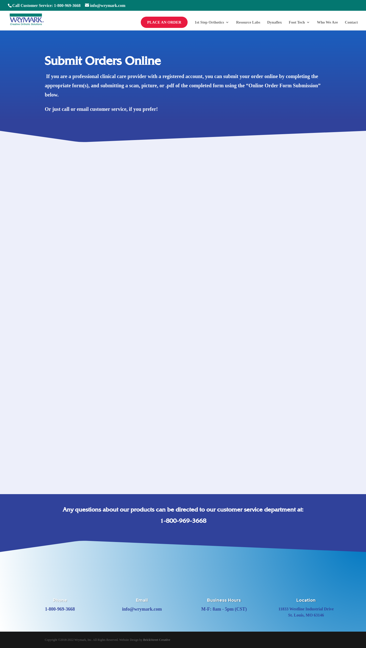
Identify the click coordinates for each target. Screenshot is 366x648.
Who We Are (327, 22)
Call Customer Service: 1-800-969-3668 (46, 5)
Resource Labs (248, 22)
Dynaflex (274, 22)
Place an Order (164, 22)
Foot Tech (297, 22)
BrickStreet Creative (156, 640)
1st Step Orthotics (209, 22)
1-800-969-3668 (183, 520)
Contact (351, 22)
